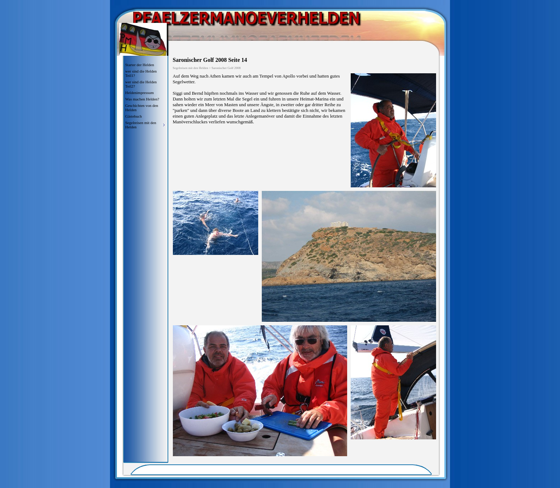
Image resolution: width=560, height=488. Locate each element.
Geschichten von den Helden (141, 107)
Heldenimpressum (139, 92)
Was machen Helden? (142, 99)
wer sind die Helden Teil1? (141, 73)
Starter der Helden (139, 65)
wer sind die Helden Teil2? (141, 84)
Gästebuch (133, 116)
